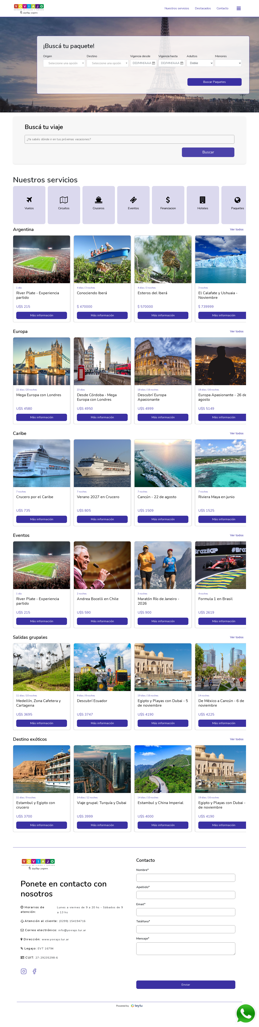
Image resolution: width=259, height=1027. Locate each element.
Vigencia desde (140, 56)
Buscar (208, 152)
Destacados (203, 8)
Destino (92, 56)
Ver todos (237, 229)
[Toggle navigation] (238, 8)
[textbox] (64, 63)
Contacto (222, 8)
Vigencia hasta (168, 56)
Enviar (186, 985)
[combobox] (64, 63)
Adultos (192, 56)
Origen (47, 56)
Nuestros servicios (177, 8)
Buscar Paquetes (214, 82)
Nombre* (142, 870)
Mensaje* (142, 938)
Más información (41, 315)
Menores (221, 56)
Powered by (129, 1006)
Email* (140, 904)
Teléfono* (143, 921)
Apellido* (143, 887)
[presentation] (186, 967)
